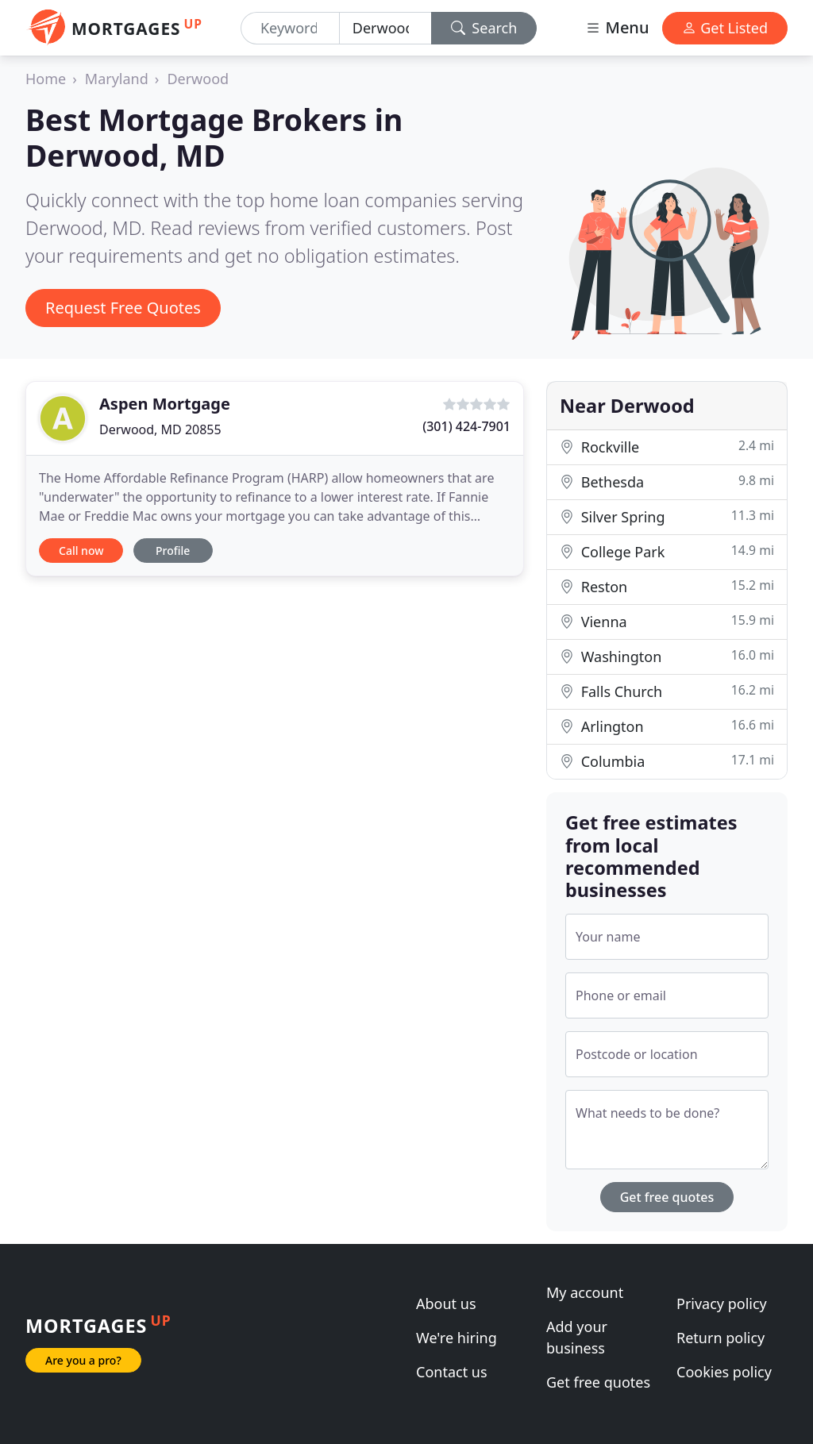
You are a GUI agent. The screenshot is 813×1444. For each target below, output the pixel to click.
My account (584, 1292)
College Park (667, 551)
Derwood (198, 78)
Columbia (667, 761)
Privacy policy (721, 1303)
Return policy (720, 1337)
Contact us (451, 1371)
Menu (617, 27)
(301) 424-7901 (466, 426)
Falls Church (667, 691)
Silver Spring (667, 516)
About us (446, 1303)
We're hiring (456, 1337)
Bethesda (667, 481)
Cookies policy (724, 1371)
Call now (81, 550)
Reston (667, 586)
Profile (173, 550)
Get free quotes (667, 1197)
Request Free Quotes (123, 307)
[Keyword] (290, 28)
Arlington (667, 726)
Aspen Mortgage (164, 403)
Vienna (667, 621)
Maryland (116, 78)
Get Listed (725, 27)
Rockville (667, 446)
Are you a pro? (83, 1360)
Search (484, 27)
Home (45, 78)
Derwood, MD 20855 (160, 429)
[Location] (385, 28)
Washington (667, 656)
